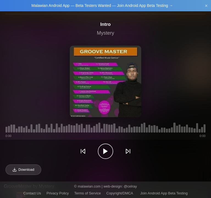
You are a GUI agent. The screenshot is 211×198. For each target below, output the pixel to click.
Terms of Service (87, 193)
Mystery (105, 33)
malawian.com (89, 186)
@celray (130, 186)
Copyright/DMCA (119, 193)
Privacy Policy (57, 193)
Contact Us (32, 193)
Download (23, 169)
